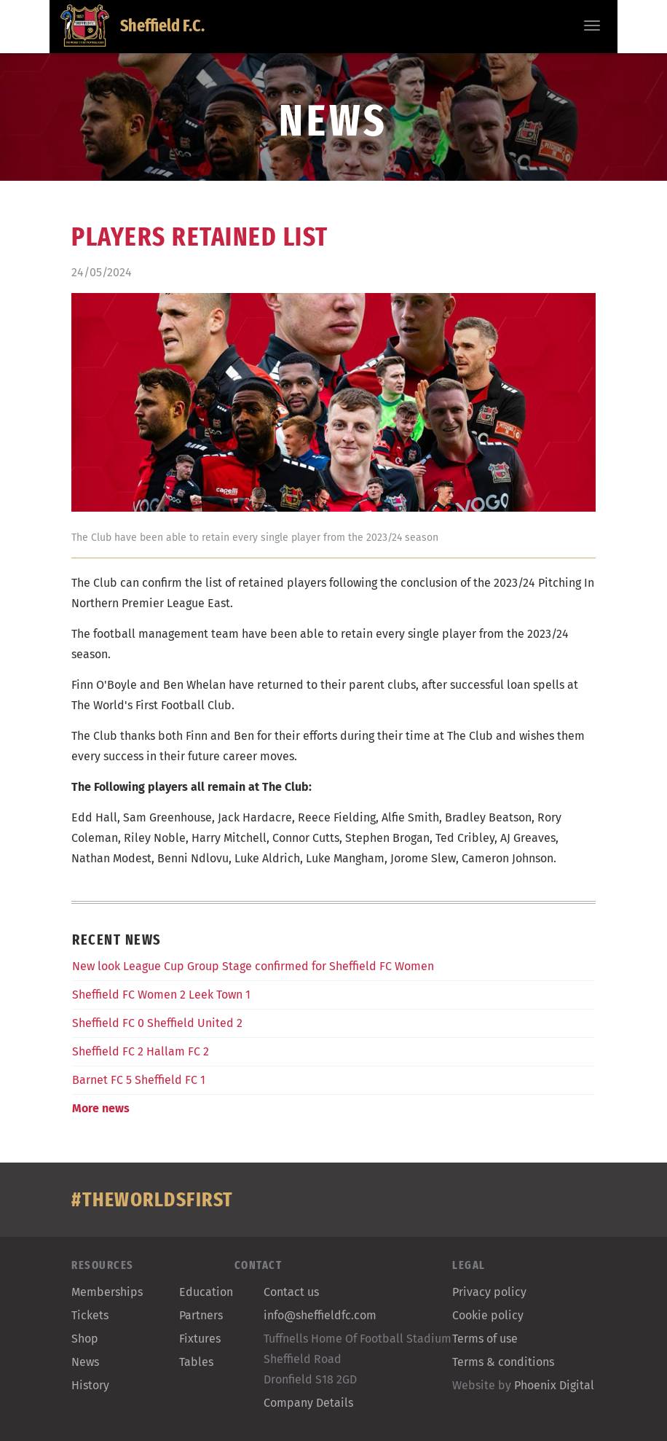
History (90, 1385)
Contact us (291, 1292)
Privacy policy (489, 1292)
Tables (196, 1362)
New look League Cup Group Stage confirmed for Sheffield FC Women (253, 966)
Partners (201, 1315)
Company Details (308, 1403)
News (85, 1362)
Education (206, 1292)
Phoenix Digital (554, 1385)
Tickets (89, 1315)
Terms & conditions (503, 1362)
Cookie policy (488, 1315)
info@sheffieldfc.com (320, 1315)
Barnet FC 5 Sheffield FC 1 (138, 1080)
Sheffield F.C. (132, 25)
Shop (84, 1339)
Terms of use (485, 1339)
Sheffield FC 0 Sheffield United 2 (157, 1023)
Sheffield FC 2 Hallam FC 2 (140, 1051)
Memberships (107, 1292)
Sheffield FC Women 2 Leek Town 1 (161, 994)
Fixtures (200, 1339)
